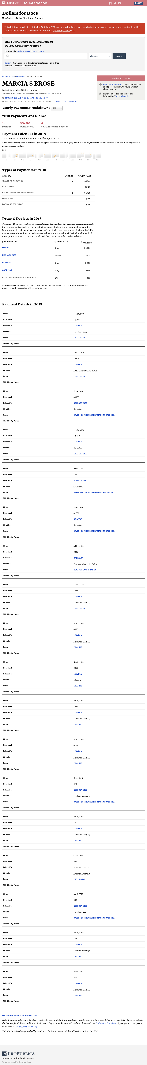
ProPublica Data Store (105, 1023)
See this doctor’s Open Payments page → (21, 1015)
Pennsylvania (21, 76)
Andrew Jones (23, 51)
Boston (34, 51)
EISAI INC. (78, 647)
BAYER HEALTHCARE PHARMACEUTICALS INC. (94, 415)
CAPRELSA (7, 270)
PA (49, 93)
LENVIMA (6, 247)
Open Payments (61, 30)
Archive (8, 62)
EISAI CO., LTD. (80, 337)
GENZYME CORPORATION (85, 569)
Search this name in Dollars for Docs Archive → (26, 98)
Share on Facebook (110, 3)
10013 (41, 51)
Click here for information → (66, 101)
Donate (138, 3)
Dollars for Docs (36, 3)
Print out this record (112, 84)
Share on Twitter (115, 3)
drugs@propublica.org (26, 1026)
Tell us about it (121, 96)
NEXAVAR (6, 262)
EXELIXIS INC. (80, 879)
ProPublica (10, 3)
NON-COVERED (9, 255)
